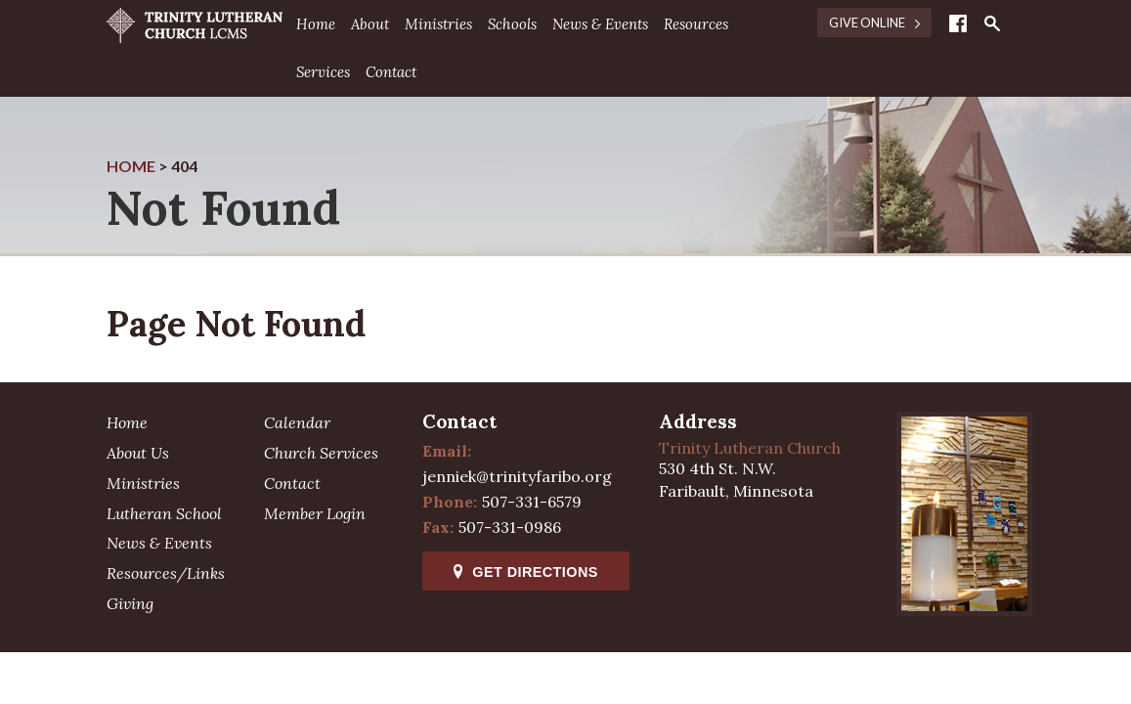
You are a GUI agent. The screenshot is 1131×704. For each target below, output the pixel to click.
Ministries (438, 24)
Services (323, 72)
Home (315, 24)
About (370, 24)
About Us (138, 452)
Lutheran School (164, 513)
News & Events (600, 24)
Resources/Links (166, 573)
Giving (130, 603)
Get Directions (525, 572)
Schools (512, 24)
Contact (391, 72)
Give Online (874, 22)
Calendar (297, 422)
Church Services (321, 452)
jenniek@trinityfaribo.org (517, 476)
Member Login (315, 513)
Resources (696, 24)
